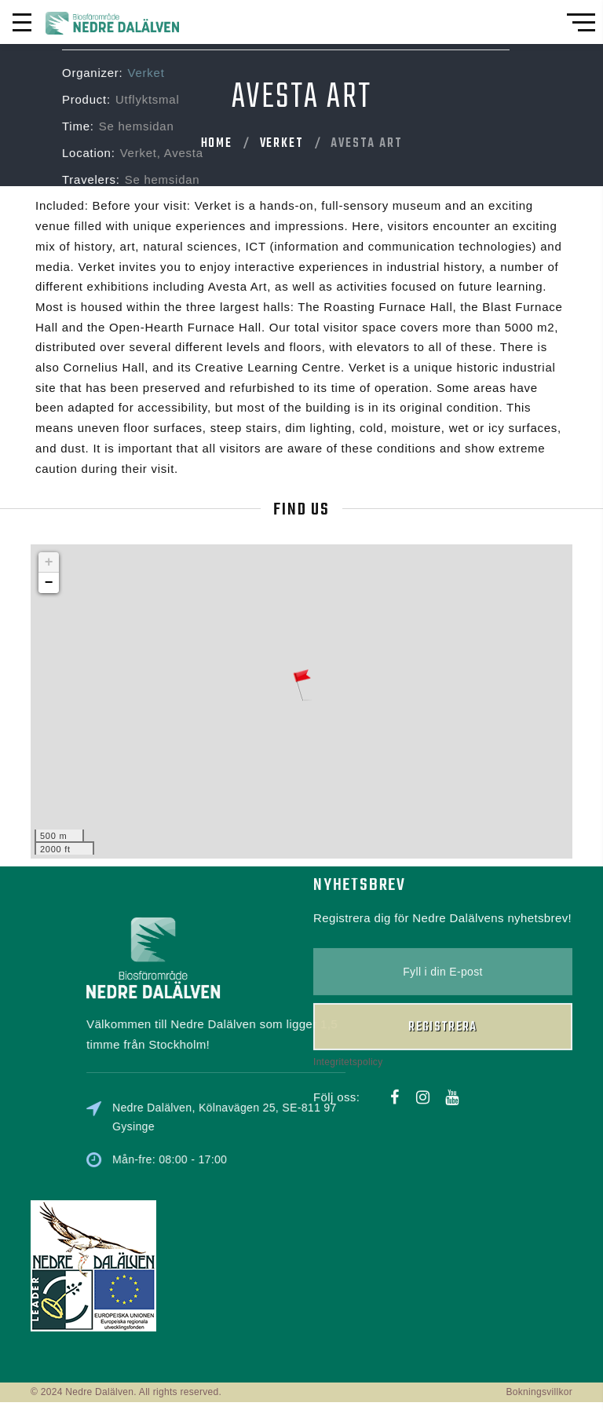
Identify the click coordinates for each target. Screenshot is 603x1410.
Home (216, 144)
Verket (282, 144)
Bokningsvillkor (539, 1391)
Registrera (442, 595)
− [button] (49, 582)
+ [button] (49, 562)
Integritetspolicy (347, 629)
